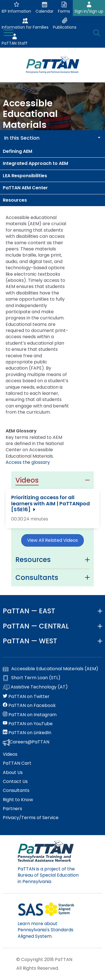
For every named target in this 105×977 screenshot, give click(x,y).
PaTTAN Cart (17, 763)
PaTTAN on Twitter (26, 696)
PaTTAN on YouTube (28, 724)
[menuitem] (52, 151)
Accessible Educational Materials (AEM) (50, 669)
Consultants (16, 790)
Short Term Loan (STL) (31, 678)
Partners (12, 809)
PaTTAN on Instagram (30, 715)
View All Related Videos (52, 540)
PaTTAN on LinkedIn (27, 733)
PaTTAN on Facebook (29, 705)
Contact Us (15, 781)
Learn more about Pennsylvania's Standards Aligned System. (45, 929)
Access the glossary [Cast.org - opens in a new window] (28, 462)
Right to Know (18, 800)
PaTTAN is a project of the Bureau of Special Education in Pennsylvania (48, 875)
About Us (13, 772)
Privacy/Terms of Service (31, 818)
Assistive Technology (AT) (35, 687)
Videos (10, 754)
